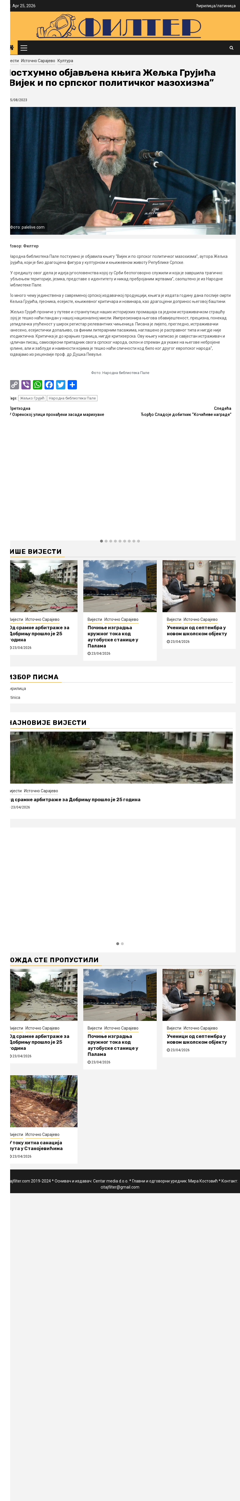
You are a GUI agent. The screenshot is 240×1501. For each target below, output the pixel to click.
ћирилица (206, 5)
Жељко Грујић (32, 398)
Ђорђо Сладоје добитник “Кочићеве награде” (175, 411)
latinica (13, 697)
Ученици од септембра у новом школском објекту (197, 630)
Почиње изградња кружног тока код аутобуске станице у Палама (113, 636)
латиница (226, 5)
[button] (101, 541)
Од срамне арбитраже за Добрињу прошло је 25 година (39, 634)
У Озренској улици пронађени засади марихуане (64, 411)
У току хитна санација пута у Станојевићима (36, 1146)
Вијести (11, 60)
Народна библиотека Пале (72, 398)
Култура (65, 60)
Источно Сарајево (38, 60)
